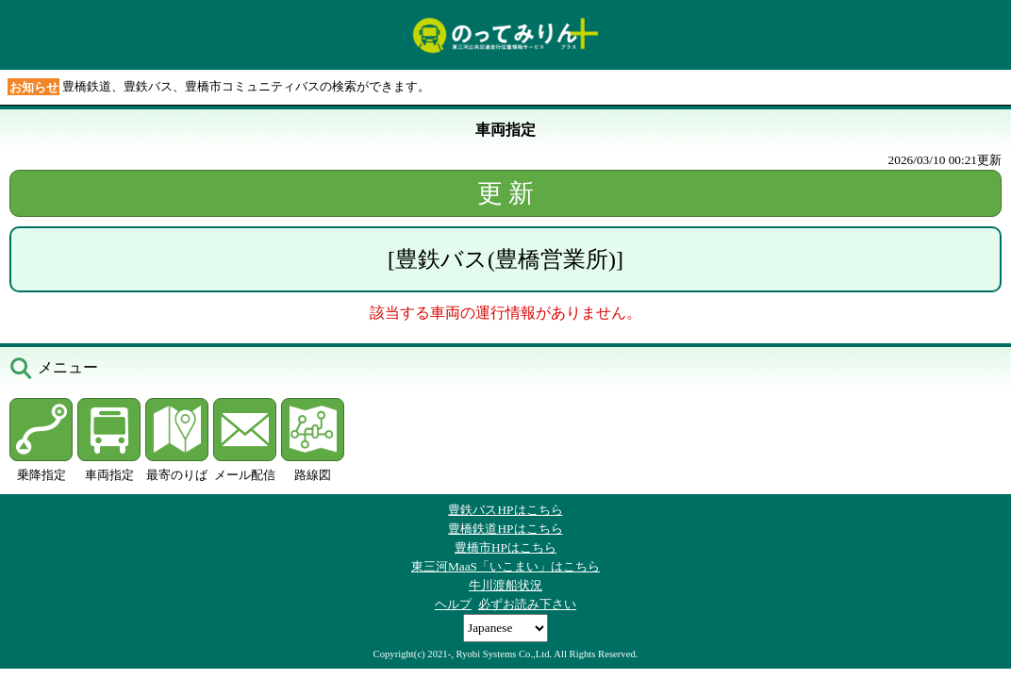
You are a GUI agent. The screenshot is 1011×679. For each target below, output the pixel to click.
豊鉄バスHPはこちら (505, 510)
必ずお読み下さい (527, 604)
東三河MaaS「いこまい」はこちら (505, 566)
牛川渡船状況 (505, 585)
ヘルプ (453, 604)
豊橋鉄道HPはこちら (505, 529)
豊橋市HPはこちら (505, 547)
